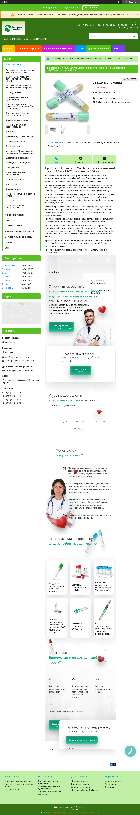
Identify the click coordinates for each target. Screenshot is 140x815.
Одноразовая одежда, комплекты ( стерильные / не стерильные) (19, 106)
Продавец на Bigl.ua (70, 810)
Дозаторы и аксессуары (17, 158)
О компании (110, 784)
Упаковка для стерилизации (18, 781)
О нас (80, 48)
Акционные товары (14, 215)
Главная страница (113, 781)
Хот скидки (91, 7)
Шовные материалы (15, 141)
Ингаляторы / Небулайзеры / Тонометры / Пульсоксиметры (20, 152)
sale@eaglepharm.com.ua (17, 357)
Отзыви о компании (80, 787)
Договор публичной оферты (19, 237)
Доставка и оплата (98, 48)
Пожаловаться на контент (60, 812)
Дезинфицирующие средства (20, 136)
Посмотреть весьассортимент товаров (61, 327)
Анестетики (11, 184)
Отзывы (9, 242)
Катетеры (10, 201)
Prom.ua (82, 807)
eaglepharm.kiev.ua (61, 748)
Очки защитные (13, 189)
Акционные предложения (58, 48)
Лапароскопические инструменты (15, 173)
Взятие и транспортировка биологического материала (19, 87)
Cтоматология (13, 146)
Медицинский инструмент (18, 163)
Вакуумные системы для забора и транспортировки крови (18, 79)
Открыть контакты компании (82, 740)
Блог (7, 248)
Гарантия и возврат (80, 784)
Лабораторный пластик (17, 120)
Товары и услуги (26, 48)
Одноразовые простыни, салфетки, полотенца (17, 114)
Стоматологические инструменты (15, 206)
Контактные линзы (15, 179)
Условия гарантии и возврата (19, 231)
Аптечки (10, 132)
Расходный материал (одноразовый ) (16, 126)
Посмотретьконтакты (80, 370)
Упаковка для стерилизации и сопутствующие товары (20, 71)
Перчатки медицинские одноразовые (17, 98)
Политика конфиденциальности (86, 812)
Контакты (109, 787)
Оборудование (13, 167)
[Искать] (134, 36)
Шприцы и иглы (13, 92)
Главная (8, 48)
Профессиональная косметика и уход (20, 195)
